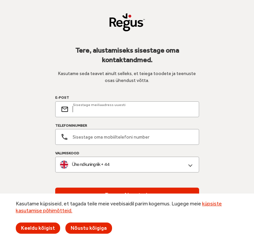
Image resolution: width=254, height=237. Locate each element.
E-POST (62, 98)
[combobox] (127, 164)
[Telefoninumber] (127, 137)
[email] (133, 109)
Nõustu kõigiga (89, 228)
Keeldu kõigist (38, 228)
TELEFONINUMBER (71, 125)
